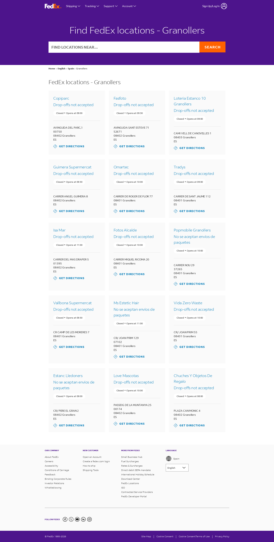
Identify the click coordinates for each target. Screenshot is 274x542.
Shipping (73, 6)
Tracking (92, 6)
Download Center (130, 478)
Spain (172, 459)
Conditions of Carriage (57, 470)
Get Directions (68, 147)
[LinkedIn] (83, 519)
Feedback (50, 474)
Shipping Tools (91, 470)
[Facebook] (65, 519)
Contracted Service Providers (137, 492)
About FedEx (52, 457)
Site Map (146, 536)
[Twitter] (71, 519)
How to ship (89, 465)
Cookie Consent (187, 536)
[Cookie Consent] (164, 536)
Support (111, 6)
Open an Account (92, 457)
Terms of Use (203, 536)
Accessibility (51, 465)
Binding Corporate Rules (58, 478)
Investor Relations (54, 483)
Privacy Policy (222, 536)
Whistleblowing (53, 487)
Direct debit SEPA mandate (136, 470)
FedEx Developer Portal (134, 496)
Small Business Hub (131, 457)
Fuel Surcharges (130, 461)
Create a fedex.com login (96, 461)
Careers (49, 461)
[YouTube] (77, 519)
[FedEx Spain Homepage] (53, 6)
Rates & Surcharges (132, 465)
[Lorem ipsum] (177, 468)
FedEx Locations (130, 483)
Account (129, 6)
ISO (123, 487)
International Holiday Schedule (137, 474)
